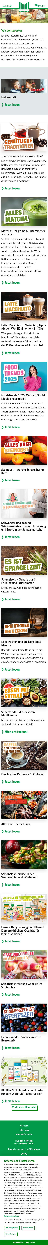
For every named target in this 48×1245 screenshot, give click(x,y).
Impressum (30, 1242)
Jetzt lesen (12, 104)
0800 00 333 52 (26, 1143)
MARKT (40, 5)
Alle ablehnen (28, 1228)
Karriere (24, 1125)
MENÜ (7, 6)
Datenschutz (18, 1242)
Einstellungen (10, 1234)
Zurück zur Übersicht (24, 1107)
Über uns (24, 1130)
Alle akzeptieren (12, 1228)
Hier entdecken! (16, 731)
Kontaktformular (24, 1134)
